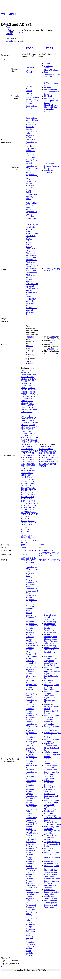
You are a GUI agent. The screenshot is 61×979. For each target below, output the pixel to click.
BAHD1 (30, 377)
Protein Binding (32, 99)
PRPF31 (24, 460)
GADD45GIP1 (26, 416)
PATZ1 (23, 446)
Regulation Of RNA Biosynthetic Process (31, 576)
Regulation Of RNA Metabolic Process (32, 584)
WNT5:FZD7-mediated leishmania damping (31, 302)
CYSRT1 (24, 398)
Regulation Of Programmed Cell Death (51, 796)
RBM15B (24, 470)
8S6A (33, 562)
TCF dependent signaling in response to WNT (32, 228)
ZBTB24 (32, 508)
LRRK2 (32, 433)
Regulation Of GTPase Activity (50, 171)
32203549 (54, 338)
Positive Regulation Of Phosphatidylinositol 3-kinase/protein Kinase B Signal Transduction (52, 871)
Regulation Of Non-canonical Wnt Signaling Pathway (31, 910)
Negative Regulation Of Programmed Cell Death (52, 844)
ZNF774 (24, 534)
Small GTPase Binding (31, 107)
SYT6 (31, 484)
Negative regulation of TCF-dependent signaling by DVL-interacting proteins (32, 284)
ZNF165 (30, 514)
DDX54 (24, 401)
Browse (9, 27)
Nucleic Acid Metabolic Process (31, 844)
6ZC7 (23, 562)
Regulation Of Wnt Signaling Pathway (31, 918)
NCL (48, 453)
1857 (23, 545)
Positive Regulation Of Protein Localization (51, 687)
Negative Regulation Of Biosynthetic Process (31, 797)
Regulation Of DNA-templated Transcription (32, 569)
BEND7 (24, 379)
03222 (23, 548)
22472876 (29, 346)
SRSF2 (48, 464)
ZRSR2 (31, 538)
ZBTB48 (24, 512)
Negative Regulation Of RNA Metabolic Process (32, 716)
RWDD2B (25, 477)
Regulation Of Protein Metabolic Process (51, 676)
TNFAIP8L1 (26, 492)
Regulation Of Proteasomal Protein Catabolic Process (31, 852)
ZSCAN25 (25, 542)
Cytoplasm (30, 70)
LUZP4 (24, 436)
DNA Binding (31, 641)
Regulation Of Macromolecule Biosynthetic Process (32, 627)
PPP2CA (24, 455)
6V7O (23, 558)
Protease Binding (29, 87)
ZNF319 (31, 516)
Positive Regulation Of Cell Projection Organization (51, 802)
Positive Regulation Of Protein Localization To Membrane (51, 884)
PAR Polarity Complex (49, 681)
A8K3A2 (55, 553)
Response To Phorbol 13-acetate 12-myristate (52, 789)
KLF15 (29, 427)
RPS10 (23, 475)
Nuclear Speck (31, 741)
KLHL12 (29, 429)
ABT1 (23, 370)
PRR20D (24, 466)
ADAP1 (50, 48)
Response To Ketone (52, 879)
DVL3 (30, 48)
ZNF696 (31, 527)
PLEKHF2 (43, 455)
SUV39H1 (25, 484)
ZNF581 (31, 525)
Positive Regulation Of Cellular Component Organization (51, 775)
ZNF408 (24, 518)
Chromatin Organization (31, 838)
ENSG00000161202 (29, 550)
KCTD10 (24, 425)
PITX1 (30, 449)
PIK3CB (24, 449)
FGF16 (29, 412)
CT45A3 (24, 396)
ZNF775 (31, 534)
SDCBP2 (55, 462)
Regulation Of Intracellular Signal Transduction (51, 892)
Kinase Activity (50, 645)
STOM (31, 481)
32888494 (29, 354)
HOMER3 (25, 418)
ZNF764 (30, 532)
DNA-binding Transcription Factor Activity (31, 815)
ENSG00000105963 (47, 550)
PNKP (35, 451)
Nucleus (47, 63)
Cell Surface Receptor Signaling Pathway (51, 166)
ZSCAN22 (34, 540)
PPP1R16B (32, 453)
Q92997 (24, 554)
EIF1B (31, 405)
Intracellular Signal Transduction (51, 649)
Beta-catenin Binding (31, 103)
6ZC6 (33, 560)
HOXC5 (24, 420)
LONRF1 (24, 433)
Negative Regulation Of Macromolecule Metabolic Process (32, 824)
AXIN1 (24, 377)
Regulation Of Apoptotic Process (51, 745)
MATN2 (24, 442)
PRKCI (49, 457)
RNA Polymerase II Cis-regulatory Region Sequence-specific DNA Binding (31, 658)
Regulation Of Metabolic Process (31, 671)
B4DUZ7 (43, 555)
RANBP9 (43, 462)
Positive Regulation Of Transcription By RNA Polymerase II (32, 176)
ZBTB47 (31, 510)
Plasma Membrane (51, 70)
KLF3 (34, 427)
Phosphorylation (50, 639)
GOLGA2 (52, 451)
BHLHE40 (32, 379)
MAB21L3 (25, 438)
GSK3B (42, 453)
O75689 (50, 555)
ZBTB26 (24, 510)
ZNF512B (32, 523)
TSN (30, 499)
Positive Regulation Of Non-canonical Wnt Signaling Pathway (31, 806)
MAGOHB (25, 440)
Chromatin (30, 68)
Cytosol (29, 72)
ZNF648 (24, 527)
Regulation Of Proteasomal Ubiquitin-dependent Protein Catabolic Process (31, 874)
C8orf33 (31, 381)
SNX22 (34, 479)
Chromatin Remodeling (30, 923)
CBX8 (23, 383)
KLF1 (23, 427)
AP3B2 (49, 446)
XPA (34, 505)
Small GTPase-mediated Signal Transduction (32, 120)
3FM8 (46, 560)
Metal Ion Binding (51, 105)
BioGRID (9, 41)
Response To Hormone (49, 849)
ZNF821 (31, 536)
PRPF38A (32, 460)
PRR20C (31, 464)
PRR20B (24, 464)
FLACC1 (24, 414)
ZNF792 (24, 536)
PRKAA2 (32, 455)
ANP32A (42, 446)
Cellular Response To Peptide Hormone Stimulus (52, 754)
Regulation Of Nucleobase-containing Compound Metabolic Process (31, 605)
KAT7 (30, 422)
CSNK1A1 (43, 449)
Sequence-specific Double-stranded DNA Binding (32, 886)
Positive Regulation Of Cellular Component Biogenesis (51, 718)
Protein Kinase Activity (50, 653)
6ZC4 (28, 560)
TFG (23, 490)
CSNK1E (32, 392)
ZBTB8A (32, 512)
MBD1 (30, 442)
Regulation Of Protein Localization (31, 137)
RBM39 (32, 470)
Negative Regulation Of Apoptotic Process (52, 823)
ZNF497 (24, 523)
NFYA (36, 442)
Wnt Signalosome (31, 779)
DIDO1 (30, 401)
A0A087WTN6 (45, 553)
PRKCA (51, 455)
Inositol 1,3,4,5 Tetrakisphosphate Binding (51, 100)
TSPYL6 (31, 501)
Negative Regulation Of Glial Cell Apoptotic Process (52, 767)
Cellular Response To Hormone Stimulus (51, 761)
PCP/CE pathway (29, 241)
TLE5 (33, 490)
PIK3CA (53, 453)
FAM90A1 (33, 409)
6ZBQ (28, 558)
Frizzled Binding (32, 97)
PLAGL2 (24, 451)
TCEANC (31, 488)
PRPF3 (30, 457)
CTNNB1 (32, 396)
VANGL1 (29, 503)
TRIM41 (30, 497)
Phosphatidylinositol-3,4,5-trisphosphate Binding (52, 92)
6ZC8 (28, 562)
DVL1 (29, 403)
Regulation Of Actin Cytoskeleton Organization (31, 145)
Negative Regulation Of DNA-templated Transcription (32, 725)
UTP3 (23, 503)
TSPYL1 (24, 501)
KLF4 (23, 429)
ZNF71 (23, 532)
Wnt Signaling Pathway (31, 132)
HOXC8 (31, 420)
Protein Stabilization (31, 191)
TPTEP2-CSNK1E (28, 494)
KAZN (36, 422)
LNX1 (30, 431)
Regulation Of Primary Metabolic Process (31, 635)
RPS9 (49, 462)
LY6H (29, 436)
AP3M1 (34, 375)
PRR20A (30, 462)
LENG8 (24, 431)
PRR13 (23, 462)
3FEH (41, 560)
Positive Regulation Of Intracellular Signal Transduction (52, 669)
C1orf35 (24, 381)
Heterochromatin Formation (32, 893)
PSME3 (24, 468)
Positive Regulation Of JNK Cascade (31, 185)
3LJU (52, 560)
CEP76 (29, 390)
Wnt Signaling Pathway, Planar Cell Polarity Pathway (32, 204)
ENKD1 (30, 407)
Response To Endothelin (31, 751)
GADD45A (43, 451)
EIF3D (23, 407)
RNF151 (24, 473)
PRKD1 (42, 460)
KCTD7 (32, 425)
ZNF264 (24, 516)
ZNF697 (24, 529)
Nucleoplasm (31, 831)
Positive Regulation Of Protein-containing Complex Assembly (52, 829)
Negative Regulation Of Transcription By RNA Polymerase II (32, 900)
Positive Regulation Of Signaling (51, 740)
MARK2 (33, 440)
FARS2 (24, 412)
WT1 (30, 505)
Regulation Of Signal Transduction (52, 734)
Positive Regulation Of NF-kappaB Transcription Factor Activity (52, 856)
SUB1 (53, 464)
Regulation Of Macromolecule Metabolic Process (32, 646)
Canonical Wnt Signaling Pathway (31, 196)
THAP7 (28, 490)
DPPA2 (24, 403)
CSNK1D (24, 392)
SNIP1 (28, 479)
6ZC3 (23, 560)
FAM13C (24, 409)
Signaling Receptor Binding (29, 93)
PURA (54, 460)
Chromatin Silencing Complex (30, 935)
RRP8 (29, 475)
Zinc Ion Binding (50, 96)
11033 (41, 545)
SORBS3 (24, 481)
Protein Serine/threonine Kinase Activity (50, 630)
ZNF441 (24, 521)
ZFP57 (23, 514)
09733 (41, 548)
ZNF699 (31, 529)
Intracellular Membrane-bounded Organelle (52, 74)
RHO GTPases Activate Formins (31, 294)
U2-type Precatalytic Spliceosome (31, 929)
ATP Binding (49, 724)
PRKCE (42, 457)
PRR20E (31, 466)
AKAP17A (25, 372)
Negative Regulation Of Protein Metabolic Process (52, 817)
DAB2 (31, 398)
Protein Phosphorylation (50, 635)
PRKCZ (55, 457)
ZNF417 (31, 518)
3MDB (57, 560)
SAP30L (32, 477)
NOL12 (29, 444)
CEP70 (23, 390)
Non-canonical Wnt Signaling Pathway (31, 159)
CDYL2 (24, 388)
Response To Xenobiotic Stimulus (31, 126)
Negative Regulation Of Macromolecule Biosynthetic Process (32, 758)
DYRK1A (25, 405)
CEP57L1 (31, 388)
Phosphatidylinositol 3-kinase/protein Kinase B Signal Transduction (52, 904)
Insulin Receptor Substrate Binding (51, 642)
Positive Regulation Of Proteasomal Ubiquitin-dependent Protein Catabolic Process (31, 947)
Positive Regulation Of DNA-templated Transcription (32, 167)
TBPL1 (30, 486)
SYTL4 (24, 486)
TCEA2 (24, 488)
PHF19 (29, 446)
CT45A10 (34, 394)
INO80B (24, 422)
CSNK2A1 (25, 394)
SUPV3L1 (43, 466)
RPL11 (30, 473)
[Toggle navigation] (2, 21)
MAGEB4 (34, 438)
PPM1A (24, 453)
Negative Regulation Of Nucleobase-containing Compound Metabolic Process (31, 704)
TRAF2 (24, 497)
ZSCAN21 (25, 540)
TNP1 (33, 492)
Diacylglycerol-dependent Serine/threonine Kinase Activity (50, 618)
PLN (30, 451)
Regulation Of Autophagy (49, 812)
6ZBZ (33, 558)
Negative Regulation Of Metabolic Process (31, 862)
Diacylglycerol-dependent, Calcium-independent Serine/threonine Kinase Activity (52, 660)
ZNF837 (24, 538)
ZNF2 (36, 514)
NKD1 (23, 444)
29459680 (31, 337)
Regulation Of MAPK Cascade (50, 897)
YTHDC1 (25, 508)
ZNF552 (24, 525)
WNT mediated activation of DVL (32, 235)
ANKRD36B (26, 375)
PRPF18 (24, 457)
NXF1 (35, 444)
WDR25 (24, 505)
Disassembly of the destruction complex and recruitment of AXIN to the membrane (32, 258)
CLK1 (35, 390)
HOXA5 (32, 418)
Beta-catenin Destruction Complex (49, 783)
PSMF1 (30, 468)
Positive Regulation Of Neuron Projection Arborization (31, 213)
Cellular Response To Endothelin (31, 746)
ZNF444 (31, 521)
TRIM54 (24, 499)
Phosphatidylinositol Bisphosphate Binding (52, 109)
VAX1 (36, 503)
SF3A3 (42, 464)
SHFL (23, 479)
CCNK (23, 385)
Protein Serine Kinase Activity (50, 625)
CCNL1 (30, 385)
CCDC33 (30, 383)
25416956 (19, 32)
